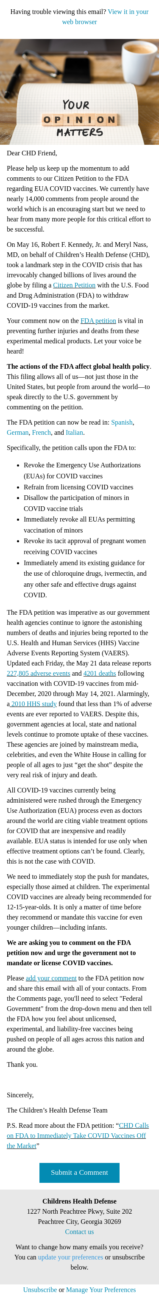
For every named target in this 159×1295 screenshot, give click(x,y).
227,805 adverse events (38, 673)
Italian (74, 432)
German (18, 432)
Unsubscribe (40, 1289)
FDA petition (98, 320)
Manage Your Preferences (101, 1289)
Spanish (122, 422)
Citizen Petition (74, 285)
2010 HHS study (33, 703)
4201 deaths (100, 673)
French (41, 432)
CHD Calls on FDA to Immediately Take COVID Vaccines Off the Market (78, 1135)
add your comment (51, 978)
